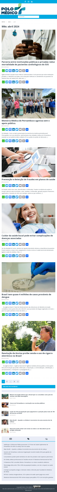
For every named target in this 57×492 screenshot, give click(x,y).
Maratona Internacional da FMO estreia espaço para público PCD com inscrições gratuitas (28, 477)
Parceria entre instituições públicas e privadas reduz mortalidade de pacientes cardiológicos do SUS (28, 63)
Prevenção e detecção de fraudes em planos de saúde (28, 179)
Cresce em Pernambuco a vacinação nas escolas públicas (27, 403)
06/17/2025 (13, 398)
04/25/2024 (6, 299)
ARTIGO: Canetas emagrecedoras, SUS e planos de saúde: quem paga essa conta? (26, 474)
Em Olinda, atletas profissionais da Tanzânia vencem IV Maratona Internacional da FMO (28, 459)
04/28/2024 (6, 126)
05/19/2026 (13, 423)
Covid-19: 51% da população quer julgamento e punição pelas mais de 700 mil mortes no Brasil (32, 412)
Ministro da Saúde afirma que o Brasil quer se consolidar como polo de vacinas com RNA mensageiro (31, 395)
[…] (24, 78)
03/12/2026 (13, 432)
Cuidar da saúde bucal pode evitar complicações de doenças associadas (27, 237)
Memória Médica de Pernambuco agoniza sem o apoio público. (26, 122)
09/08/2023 (13, 415)
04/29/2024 (6, 67)
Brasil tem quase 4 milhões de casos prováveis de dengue (26, 295)
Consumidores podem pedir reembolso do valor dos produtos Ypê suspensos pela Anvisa (28, 457)
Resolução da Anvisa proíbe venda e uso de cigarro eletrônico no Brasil (27, 354)
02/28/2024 (13, 405)
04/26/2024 (6, 182)
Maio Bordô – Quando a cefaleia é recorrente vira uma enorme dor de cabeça (31, 420)
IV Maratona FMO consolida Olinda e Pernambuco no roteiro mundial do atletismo (26, 462)
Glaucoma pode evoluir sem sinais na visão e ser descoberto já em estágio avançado (30, 429)
